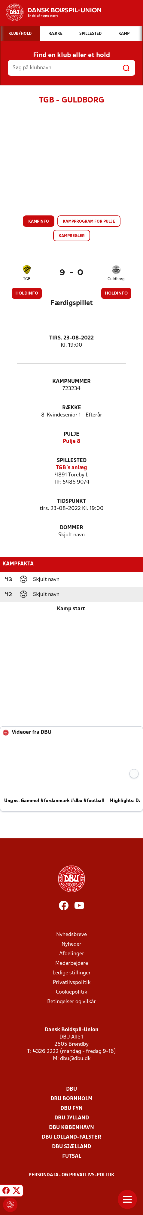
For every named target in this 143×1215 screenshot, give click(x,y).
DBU (71, 1089)
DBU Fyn (71, 1108)
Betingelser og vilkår (71, 1001)
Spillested (72, 460)
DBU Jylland (71, 1118)
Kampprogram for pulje (89, 222)
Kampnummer (71, 381)
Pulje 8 (71, 441)
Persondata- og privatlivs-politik (71, 1175)
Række (71, 407)
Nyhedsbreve (71, 934)
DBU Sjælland (71, 1146)
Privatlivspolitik (71, 982)
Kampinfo (38, 222)
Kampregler (72, 236)
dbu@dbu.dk (75, 1058)
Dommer (71, 527)
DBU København (71, 1127)
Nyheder (71, 944)
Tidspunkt (71, 501)
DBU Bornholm (71, 1098)
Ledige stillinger (72, 973)
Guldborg (116, 279)
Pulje (71, 434)
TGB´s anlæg (71, 467)
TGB (26, 279)
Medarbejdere (71, 963)
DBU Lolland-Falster (71, 1137)
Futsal (71, 1156)
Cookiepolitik (71, 992)
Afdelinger (71, 953)
